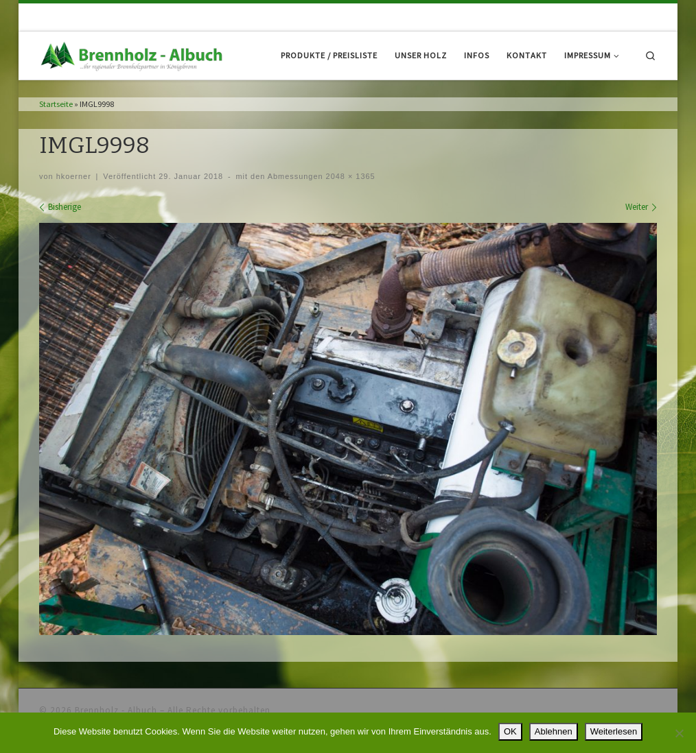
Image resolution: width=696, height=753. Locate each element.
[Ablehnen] (679, 733)
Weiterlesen (613, 731)
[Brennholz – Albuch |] (134, 54)
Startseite (56, 104)
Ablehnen (553, 731)
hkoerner (73, 176)
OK (510, 731)
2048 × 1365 (349, 176)
